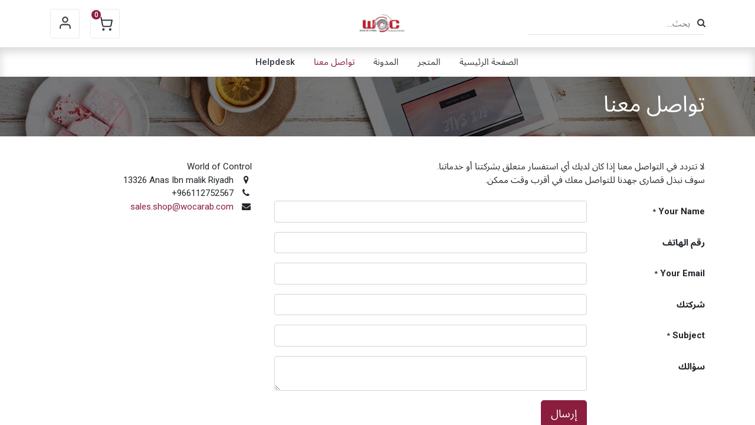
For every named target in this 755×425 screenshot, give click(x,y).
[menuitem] (489, 62)
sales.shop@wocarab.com (182, 206)
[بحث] (701, 23)
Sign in (65, 23)
